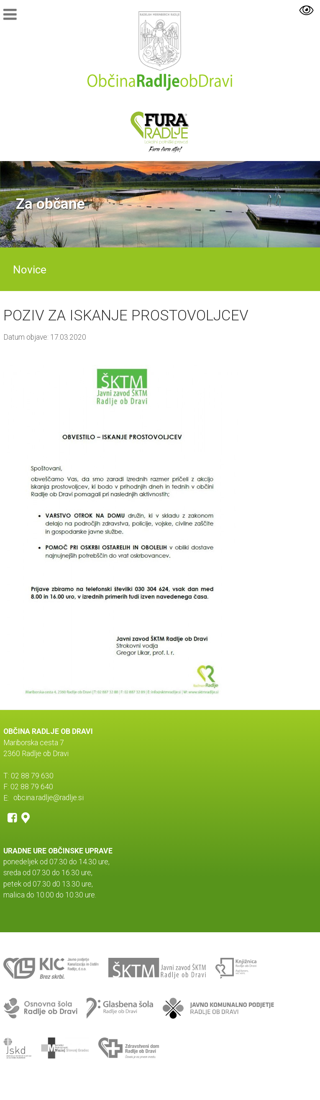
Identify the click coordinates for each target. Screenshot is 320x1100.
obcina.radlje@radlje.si (48, 798)
